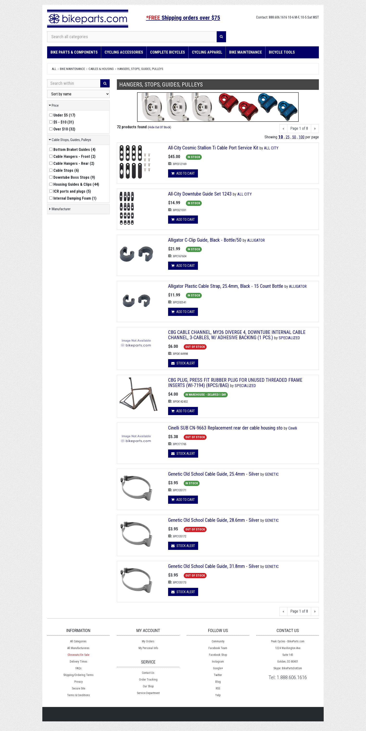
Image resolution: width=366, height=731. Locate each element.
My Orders (148, 641)
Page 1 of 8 (299, 128)
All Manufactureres (78, 648)
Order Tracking (148, 679)
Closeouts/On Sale (78, 655)
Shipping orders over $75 (183, 17)
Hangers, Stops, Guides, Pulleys (140, 69)
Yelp (218, 695)
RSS (218, 688)
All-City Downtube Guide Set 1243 (200, 194)
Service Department (148, 693)
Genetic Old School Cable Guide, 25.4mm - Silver (213, 474)
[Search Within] (74, 83)
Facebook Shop (218, 655)
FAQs (79, 668)
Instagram (218, 661)
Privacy (78, 681)
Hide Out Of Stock (159, 127)
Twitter (218, 675)
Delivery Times (78, 661)
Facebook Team (217, 648)
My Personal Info (148, 648)
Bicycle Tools (282, 52)
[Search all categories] (132, 36)
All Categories (78, 641)
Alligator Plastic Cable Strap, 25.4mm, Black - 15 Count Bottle (225, 286)
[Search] (221, 36)
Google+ (218, 668)
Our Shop (148, 686)
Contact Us (148, 673)
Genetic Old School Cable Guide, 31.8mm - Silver (213, 566)
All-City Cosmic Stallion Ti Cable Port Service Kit (213, 148)
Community (218, 641)
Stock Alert (183, 363)
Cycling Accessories (124, 52)
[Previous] (283, 128)
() (62, 115)
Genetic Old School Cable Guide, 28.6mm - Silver (213, 520)
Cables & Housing (101, 69)
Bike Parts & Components (74, 52)
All (54, 69)
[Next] (315, 128)
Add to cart (183, 173)
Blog (218, 681)
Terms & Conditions (78, 695)
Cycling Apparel (207, 52)
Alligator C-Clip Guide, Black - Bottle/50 (204, 240)
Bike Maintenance (245, 52)
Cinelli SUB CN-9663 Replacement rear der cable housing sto (225, 428)
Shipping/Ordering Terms (78, 675)
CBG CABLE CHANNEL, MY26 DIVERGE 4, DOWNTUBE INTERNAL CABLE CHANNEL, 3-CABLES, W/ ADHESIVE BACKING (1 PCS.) (236, 334)
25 (288, 137)
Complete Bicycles (167, 52)
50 (294, 137)
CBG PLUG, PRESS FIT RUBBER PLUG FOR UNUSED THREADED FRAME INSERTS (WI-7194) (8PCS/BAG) (235, 382)
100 (301, 137)
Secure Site (78, 688)
